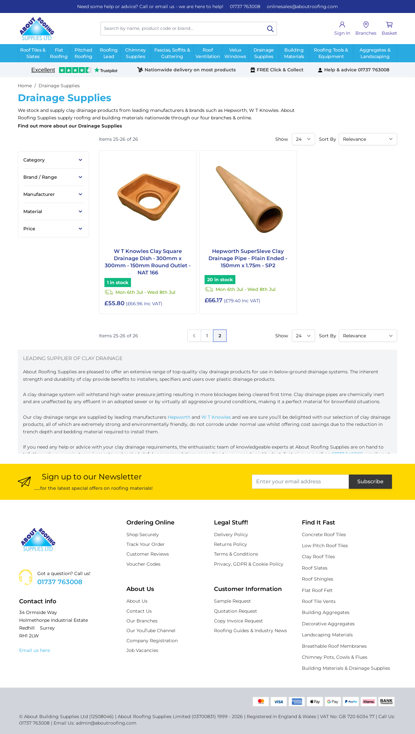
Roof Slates (314, 568)
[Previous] (194, 336)
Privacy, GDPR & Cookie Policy (248, 564)
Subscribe (370, 481)
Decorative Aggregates (328, 624)
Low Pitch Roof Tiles (325, 545)
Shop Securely (142, 534)
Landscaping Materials (327, 635)
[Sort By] (368, 139)
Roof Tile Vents (319, 601)
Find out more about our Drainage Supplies (70, 126)
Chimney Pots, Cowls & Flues (334, 657)
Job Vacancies (142, 650)
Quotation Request (235, 611)
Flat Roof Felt (317, 590)
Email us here (34, 650)
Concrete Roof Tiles (324, 534)
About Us (137, 601)
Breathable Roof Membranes (334, 646)
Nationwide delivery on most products (186, 70)
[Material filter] (53, 211)
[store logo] (37, 28)
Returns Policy (230, 544)
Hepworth (235, 110)
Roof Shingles (317, 579)
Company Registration (152, 641)
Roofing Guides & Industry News (250, 630)
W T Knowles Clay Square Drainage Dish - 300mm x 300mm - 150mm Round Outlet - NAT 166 (148, 262)
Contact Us (139, 611)
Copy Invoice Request (238, 621)
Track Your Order (145, 544)
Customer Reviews (147, 554)
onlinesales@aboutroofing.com (302, 6)
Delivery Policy (231, 534)
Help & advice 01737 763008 (353, 70)
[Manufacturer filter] (53, 194)
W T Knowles (264, 110)
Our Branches (142, 621)
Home (25, 86)
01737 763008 (245, 6)
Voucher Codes (143, 564)
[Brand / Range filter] (53, 177)
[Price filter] (53, 229)
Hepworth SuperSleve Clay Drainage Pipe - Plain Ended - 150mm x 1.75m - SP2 (247, 258)
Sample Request (232, 601)
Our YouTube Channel (150, 630)
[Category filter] (53, 160)
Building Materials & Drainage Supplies (346, 668)
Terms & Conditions (236, 554)
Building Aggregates (326, 612)
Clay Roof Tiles (318, 557)
